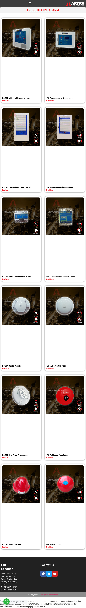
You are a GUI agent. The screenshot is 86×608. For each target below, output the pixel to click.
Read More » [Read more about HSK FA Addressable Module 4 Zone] (6, 279)
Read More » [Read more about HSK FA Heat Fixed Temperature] (6, 458)
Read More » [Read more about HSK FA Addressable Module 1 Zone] (50, 279)
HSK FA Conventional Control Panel (16, 187)
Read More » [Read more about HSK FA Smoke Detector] (6, 368)
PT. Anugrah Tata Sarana (48, 595)
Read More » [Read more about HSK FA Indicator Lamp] (6, 547)
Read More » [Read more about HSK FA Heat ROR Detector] (50, 368)
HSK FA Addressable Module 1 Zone (60, 277)
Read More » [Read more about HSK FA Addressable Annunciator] (50, 101)
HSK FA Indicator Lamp (11, 544)
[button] (30, 3)
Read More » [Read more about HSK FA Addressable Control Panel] (6, 101)
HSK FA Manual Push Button (57, 455)
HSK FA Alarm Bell (53, 544)
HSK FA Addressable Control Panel (16, 98)
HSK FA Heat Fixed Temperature (15, 455)
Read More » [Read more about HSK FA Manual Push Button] (50, 458)
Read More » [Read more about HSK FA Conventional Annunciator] (50, 190)
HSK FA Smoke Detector (11, 366)
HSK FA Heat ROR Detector (56, 366)
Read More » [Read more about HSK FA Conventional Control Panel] (6, 190)
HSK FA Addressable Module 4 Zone (16, 277)
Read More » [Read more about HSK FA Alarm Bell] (50, 547)
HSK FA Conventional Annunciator (59, 187)
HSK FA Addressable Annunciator (59, 98)
